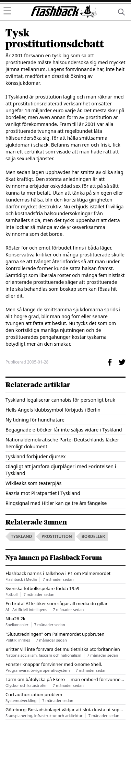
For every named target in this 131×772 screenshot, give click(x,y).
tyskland (21, 536)
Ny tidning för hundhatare (34, 419)
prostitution (56, 536)
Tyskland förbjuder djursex (35, 456)
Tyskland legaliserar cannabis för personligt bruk (60, 399)
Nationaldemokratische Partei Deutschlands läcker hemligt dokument (62, 443)
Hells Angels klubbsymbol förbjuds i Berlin (52, 409)
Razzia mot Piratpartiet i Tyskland (42, 493)
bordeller (93, 536)
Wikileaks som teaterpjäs (33, 483)
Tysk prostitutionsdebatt (54, 38)
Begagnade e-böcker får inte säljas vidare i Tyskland (63, 429)
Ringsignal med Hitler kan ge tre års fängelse (56, 503)
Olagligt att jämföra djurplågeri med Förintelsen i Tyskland (60, 469)
